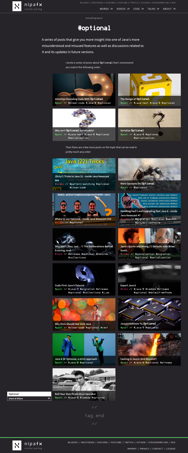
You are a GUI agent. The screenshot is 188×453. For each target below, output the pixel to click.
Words (104, 8)
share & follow (16, 398)
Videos (121, 8)
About (167, 8)
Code (136, 8)
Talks (151, 8)
